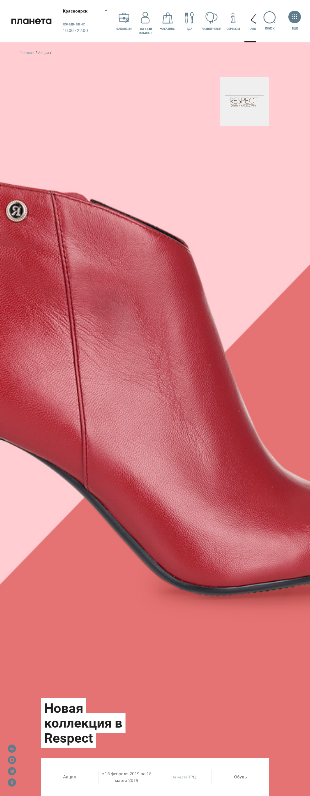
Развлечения (211, 21)
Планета (31, 21)
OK (12, 782)
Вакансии (123, 21)
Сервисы (233, 21)
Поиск (269, 20)
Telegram (12, 771)
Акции (255, 21)
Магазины (167, 21)
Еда (189, 21)
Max (12, 760)
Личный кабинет (145, 21)
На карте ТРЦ (183, 777)
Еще (294, 21)
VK (12, 749)
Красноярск (75, 10)
